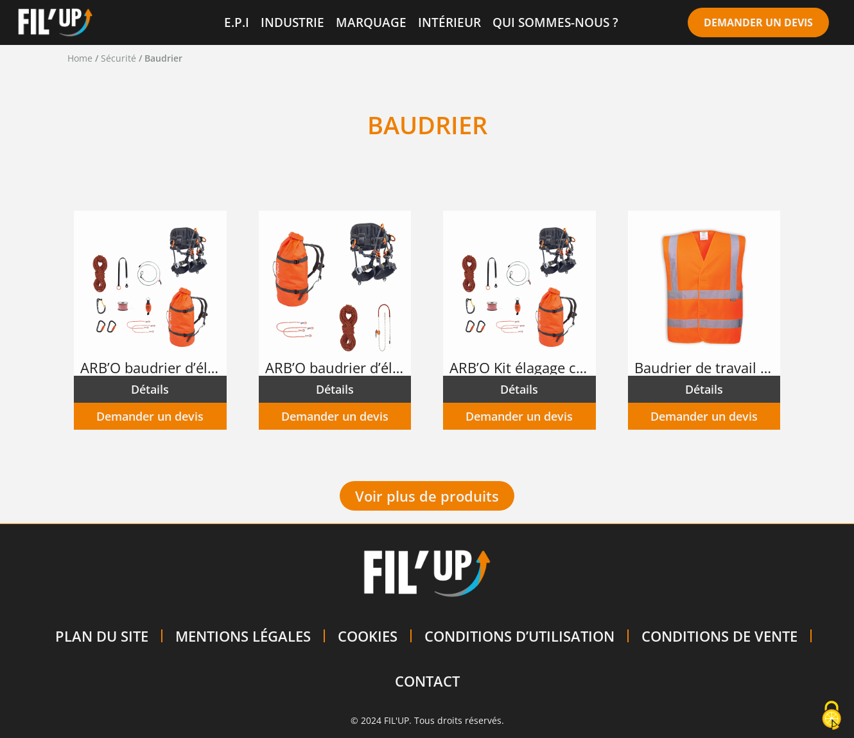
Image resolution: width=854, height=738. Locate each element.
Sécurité (118, 58)
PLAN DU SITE (101, 636)
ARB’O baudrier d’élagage (151, 367)
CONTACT (427, 680)
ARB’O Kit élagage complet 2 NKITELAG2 (520, 367)
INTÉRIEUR (449, 22)
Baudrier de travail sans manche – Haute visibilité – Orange (705, 367)
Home (79, 58)
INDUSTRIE (292, 22)
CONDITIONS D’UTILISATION (519, 636)
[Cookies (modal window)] (831, 716)
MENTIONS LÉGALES (243, 636)
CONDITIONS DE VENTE (719, 636)
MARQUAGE (371, 22)
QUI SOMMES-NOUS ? (555, 22)
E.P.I (236, 22)
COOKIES (367, 636)
